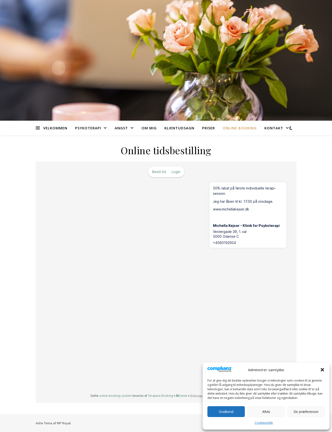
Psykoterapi (88, 127)
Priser (208, 127)
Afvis (266, 412)
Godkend (226, 412)
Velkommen (55, 127)
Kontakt (273, 127)
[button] (322, 369)
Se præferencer (305, 412)
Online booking (240, 127)
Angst (121, 127)
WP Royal (64, 423)
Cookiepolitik (264, 423)
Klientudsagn (179, 127)
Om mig (149, 127)
